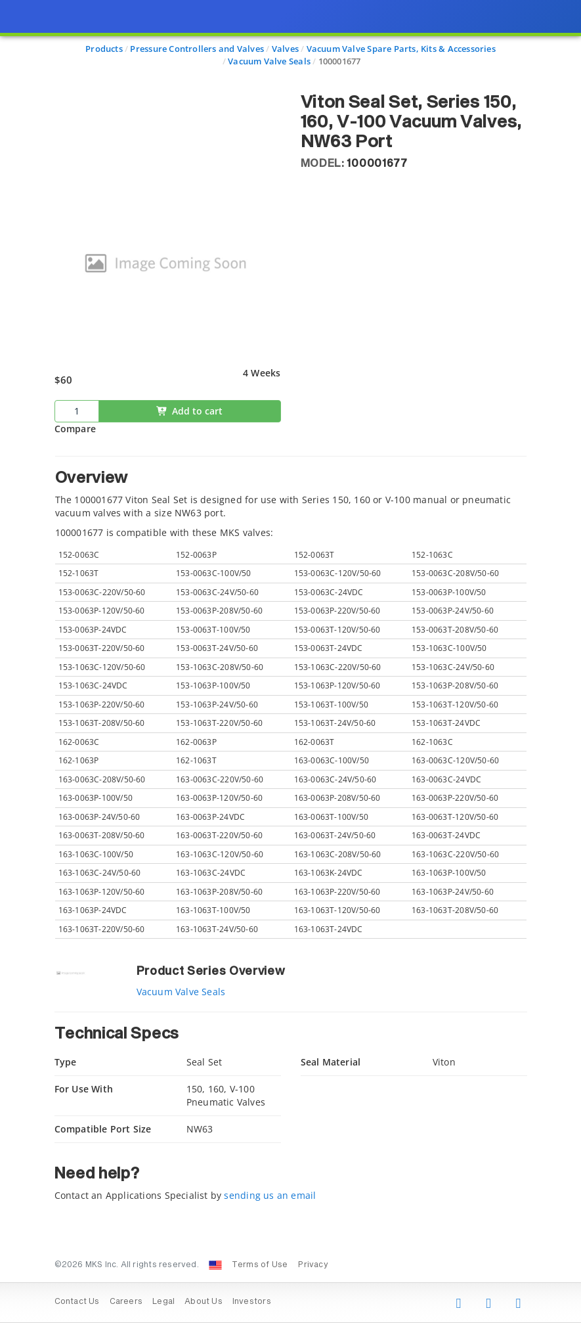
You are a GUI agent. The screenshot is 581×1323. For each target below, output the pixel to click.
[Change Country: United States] (215, 1265)
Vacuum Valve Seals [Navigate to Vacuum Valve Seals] (269, 61)
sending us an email (270, 1195)
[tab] (291, 697)
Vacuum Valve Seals (181, 991)
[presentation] (290, 661)
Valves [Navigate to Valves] (285, 49)
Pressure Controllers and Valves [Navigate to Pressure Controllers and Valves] (197, 49)
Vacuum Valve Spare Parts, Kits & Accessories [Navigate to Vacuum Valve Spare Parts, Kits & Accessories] (401, 49)
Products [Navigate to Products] (104, 49)
